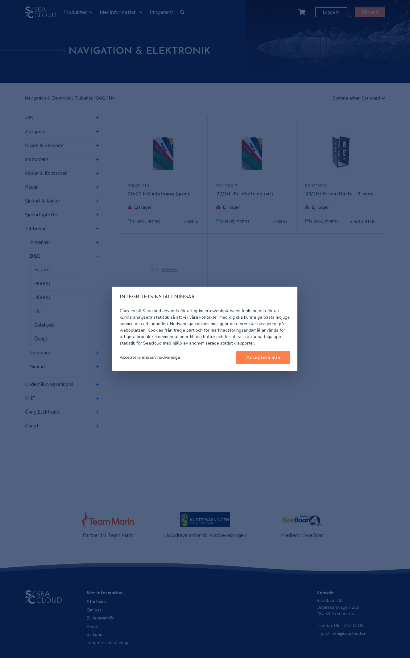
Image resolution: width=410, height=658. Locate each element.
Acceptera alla (263, 357)
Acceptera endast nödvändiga (150, 357)
